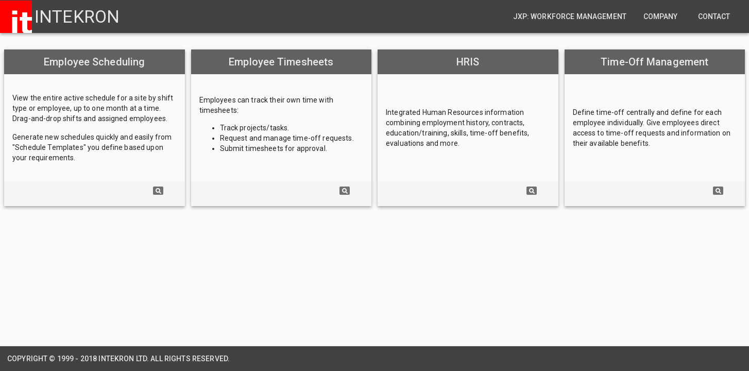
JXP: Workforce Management (570, 16)
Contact (714, 16)
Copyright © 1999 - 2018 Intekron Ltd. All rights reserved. (118, 359)
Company (660, 16)
